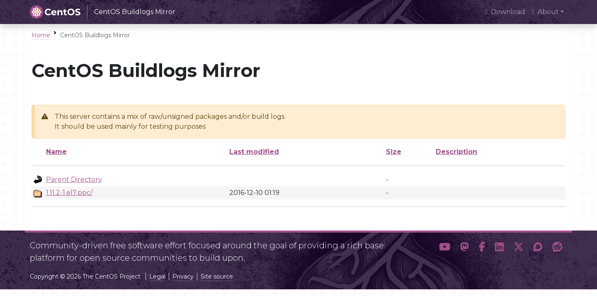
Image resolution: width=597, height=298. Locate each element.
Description (456, 152)
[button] (444, 248)
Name (56, 152)
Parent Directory (74, 179)
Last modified (254, 152)
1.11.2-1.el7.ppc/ (69, 193)
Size (393, 152)
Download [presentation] (505, 12)
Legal (157, 276)
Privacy (183, 276)
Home (41, 35)
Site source (217, 276)
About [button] (545, 12)
